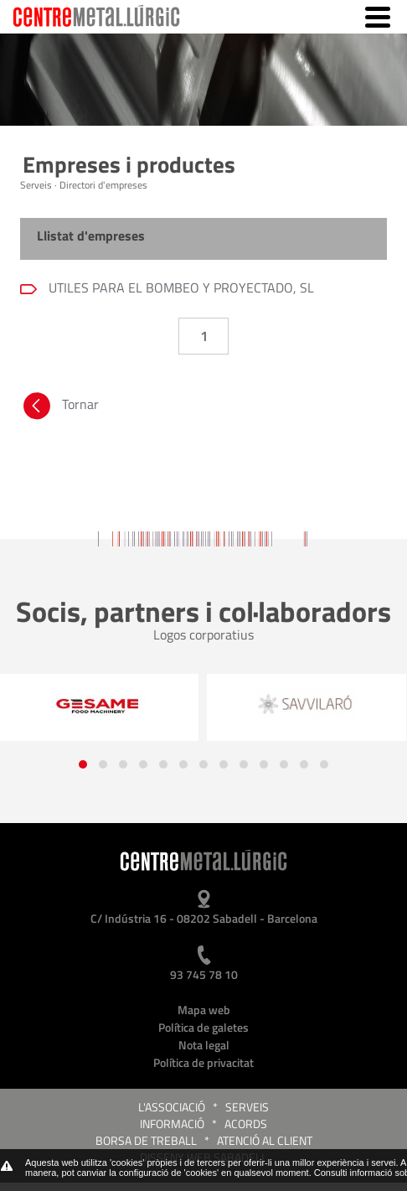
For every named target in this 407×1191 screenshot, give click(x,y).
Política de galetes (203, 1027)
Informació (172, 1123)
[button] (83, 764)
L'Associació (171, 1107)
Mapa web (204, 1009)
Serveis (247, 1107)
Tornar (59, 408)
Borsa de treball (146, 1140)
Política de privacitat (203, 1062)
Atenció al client (264, 1140)
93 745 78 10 (204, 974)
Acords (245, 1123)
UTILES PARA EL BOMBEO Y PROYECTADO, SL (179, 287)
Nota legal (203, 1045)
